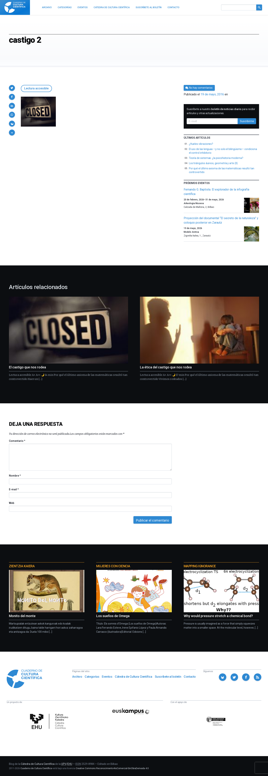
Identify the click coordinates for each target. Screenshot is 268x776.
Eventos (107, 676)
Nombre (14, 475)
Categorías (92, 676)
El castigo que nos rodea (27, 367)
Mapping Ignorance (200, 566)
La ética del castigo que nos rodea (166, 367)
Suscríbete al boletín (168, 676)
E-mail (13, 489)
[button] (12, 88)
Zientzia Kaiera (22, 566)
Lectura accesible (36, 88)
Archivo (77, 676)
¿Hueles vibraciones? (201, 143)
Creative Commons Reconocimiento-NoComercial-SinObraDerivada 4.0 (112, 768)
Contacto (190, 676)
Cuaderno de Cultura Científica (36, 768)
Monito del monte (22, 616)
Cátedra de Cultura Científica (133, 676)
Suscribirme (247, 121)
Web (11, 502)
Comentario (17, 440)
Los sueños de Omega (113, 616)
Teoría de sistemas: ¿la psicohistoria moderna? (216, 158)
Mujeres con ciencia (113, 566)
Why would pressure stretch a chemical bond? (218, 616)
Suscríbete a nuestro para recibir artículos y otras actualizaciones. (221, 111)
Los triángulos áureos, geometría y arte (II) (213, 163)
